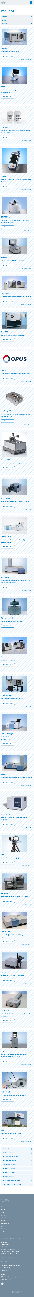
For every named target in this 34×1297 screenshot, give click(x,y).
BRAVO (4, 176)
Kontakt (3, 1229)
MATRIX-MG (5, 498)
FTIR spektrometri (9, 1149)
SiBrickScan (6, 695)
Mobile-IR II (5, 460)
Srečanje (3, 1231)
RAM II (3, 774)
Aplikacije (4, 1218)
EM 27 (3, 972)
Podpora (3, 1220)
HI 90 (3, 1130)
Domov (3, 1207)
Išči (2, 1226)
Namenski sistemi (8, 1176)
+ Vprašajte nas (26, 59)
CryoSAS (4, 332)
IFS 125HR (5, 1011)
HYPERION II (6, 537)
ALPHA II (4, 87)
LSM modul (5, 293)
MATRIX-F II (5, 814)
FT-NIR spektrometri (9, 1164)
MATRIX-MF (5, 1092)
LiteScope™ (6, 411)
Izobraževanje (5, 1223)
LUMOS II (4, 127)
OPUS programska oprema (11, 1180)
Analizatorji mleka (9, 1172)
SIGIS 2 (4, 1051)
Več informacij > (8, 56)
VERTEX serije (7, 932)
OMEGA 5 (5, 48)
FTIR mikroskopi (8, 1153)
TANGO (4, 258)
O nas (2, 1212)
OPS (2, 855)
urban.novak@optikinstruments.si (11, 1269)
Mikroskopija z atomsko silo (12, 1184)
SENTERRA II (6, 217)
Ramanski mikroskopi (10, 1160)
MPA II (3, 657)
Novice (3, 1215)
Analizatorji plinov (9, 1168)
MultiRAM (5, 577)
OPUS (3, 370)
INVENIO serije (7, 734)
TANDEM (4, 893)
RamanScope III (7, 618)
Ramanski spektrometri (10, 1156)
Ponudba (3, 1209)
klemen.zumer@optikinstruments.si (11, 1278)
